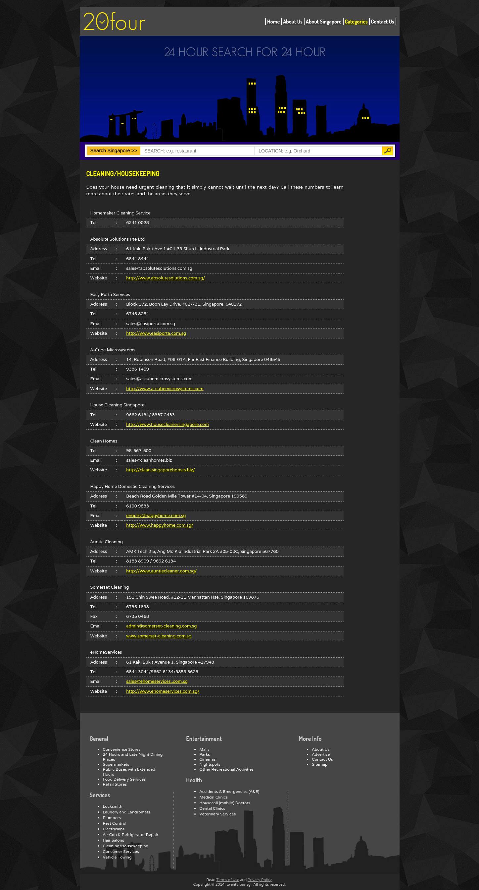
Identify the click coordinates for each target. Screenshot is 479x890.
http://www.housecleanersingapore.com (167, 424)
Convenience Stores (122, 749)
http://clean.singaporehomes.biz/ (160, 470)
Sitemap (319, 764)
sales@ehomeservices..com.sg (157, 681)
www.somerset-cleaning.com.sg (158, 636)
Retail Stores (115, 784)
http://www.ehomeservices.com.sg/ (162, 691)
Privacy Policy (260, 879)
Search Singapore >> (113, 150)
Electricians (114, 828)
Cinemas (207, 759)
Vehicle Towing (117, 857)
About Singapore (324, 21)
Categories (356, 21)
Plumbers (112, 817)
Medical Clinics (213, 797)
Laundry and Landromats (126, 811)
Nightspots (209, 764)
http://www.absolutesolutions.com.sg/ (165, 278)
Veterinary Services (217, 813)
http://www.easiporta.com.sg (156, 333)
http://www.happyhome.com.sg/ (159, 525)
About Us (293, 21)
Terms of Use (227, 879)
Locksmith (112, 806)
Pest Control (114, 823)
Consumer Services (121, 851)
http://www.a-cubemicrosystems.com (164, 388)
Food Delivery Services (124, 779)
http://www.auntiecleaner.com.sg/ (161, 571)
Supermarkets (116, 764)
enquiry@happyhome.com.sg (156, 515)
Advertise (321, 754)
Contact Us (382, 21)
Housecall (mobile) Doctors (224, 802)
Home (273, 21)
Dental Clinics (212, 808)
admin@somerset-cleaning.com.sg (161, 626)
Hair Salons (113, 840)
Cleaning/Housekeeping (126, 845)
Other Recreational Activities (226, 769)
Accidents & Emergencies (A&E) (229, 791)
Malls (204, 749)
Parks (204, 754)
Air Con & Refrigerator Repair (131, 834)
